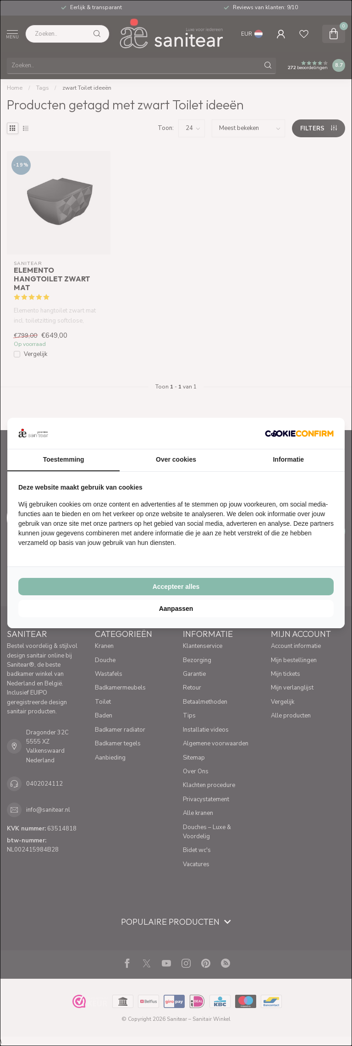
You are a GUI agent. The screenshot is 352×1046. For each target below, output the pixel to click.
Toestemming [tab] (63, 459)
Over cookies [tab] (176, 459)
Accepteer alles (176, 586)
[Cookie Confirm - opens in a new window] (299, 433)
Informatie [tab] (288, 459)
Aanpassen (176, 608)
